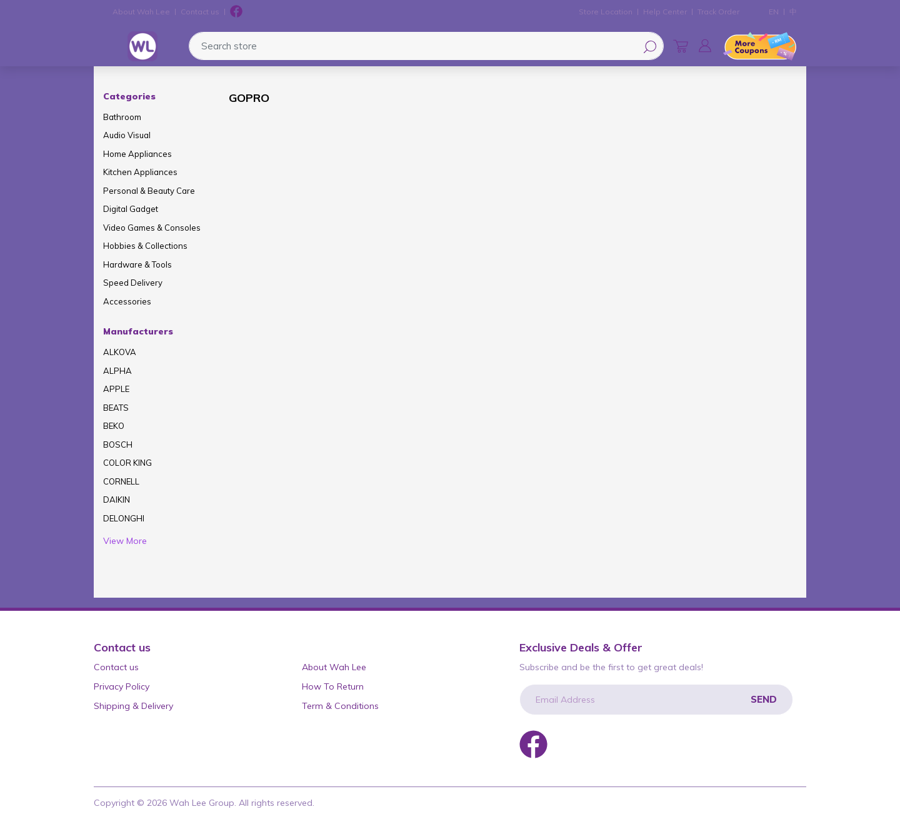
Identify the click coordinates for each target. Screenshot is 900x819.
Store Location (605, 11)
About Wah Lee (141, 11)
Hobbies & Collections (145, 246)
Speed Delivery (132, 283)
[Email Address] (656, 699)
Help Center (665, 11)
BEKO (113, 426)
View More (125, 540)
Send (764, 699)
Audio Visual (127, 135)
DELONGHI (123, 518)
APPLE (116, 389)
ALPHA (117, 371)
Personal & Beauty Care (149, 191)
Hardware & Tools (137, 264)
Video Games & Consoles (152, 228)
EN (774, 11)
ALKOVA (119, 352)
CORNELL (121, 481)
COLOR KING (127, 463)
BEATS (116, 408)
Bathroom (122, 117)
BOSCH (117, 445)
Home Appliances (137, 154)
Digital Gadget (130, 209)
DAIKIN (116, 500)
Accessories (127, 301)
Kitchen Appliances (140, 172)
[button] (705, 45)
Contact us (200, 11)
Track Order (718, 11)
